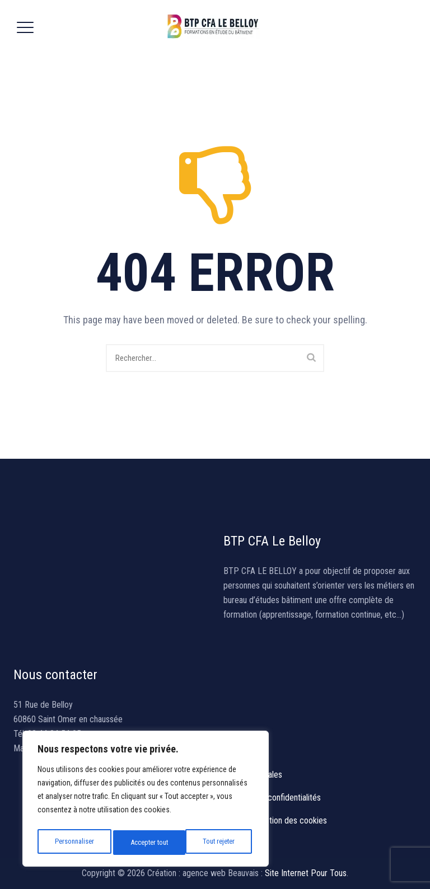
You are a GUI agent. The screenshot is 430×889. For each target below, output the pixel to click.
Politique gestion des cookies (275, 820)
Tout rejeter (146, 842)
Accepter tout (218, 842)
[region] (145, 801)
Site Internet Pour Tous (306, 873)
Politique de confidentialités (272, 797)
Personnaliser (74, 842)
